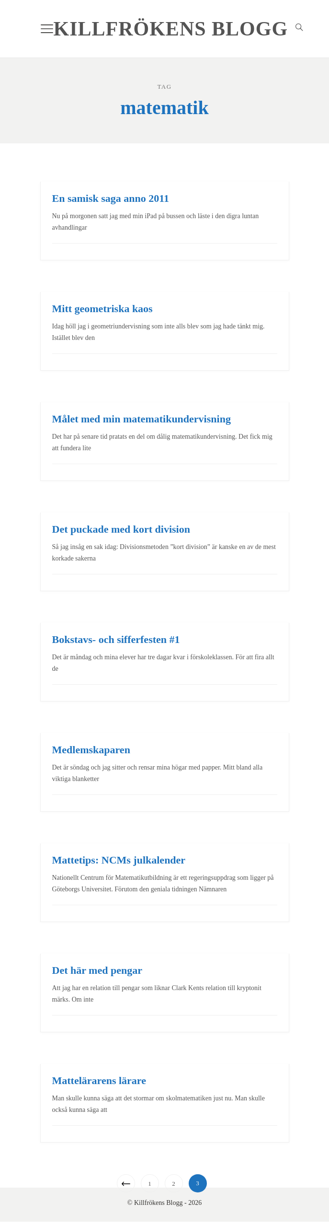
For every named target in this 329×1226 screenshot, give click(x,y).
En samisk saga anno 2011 (111, 198)
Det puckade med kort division (121, 529)
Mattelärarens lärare (99, 1080)
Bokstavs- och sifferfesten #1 (116, 639)
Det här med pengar (97, 970)
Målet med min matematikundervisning (141, 419)
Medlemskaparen (91, 750)
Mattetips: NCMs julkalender (119, 860)
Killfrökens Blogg (171, 29)
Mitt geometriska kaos (102, 309)
